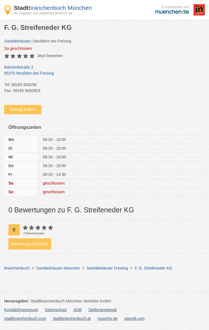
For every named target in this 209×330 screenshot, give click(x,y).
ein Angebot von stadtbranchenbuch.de (43, 13)
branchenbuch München (53, 8)
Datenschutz (56, 309)
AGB (77, 309)
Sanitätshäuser (17, 41)
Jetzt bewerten (50, 55)
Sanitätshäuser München (58, 268)
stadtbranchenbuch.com (25, 318)
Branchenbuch (16, 268)
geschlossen (18, 48)
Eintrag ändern (23, 109)
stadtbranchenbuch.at (72, 318)
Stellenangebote (102, 309)
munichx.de (107, 318)
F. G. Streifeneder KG (153, 268)
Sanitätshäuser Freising (107, 268)
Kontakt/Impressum (21, 309)
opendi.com (134, 318)
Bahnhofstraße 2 (101, 70)
